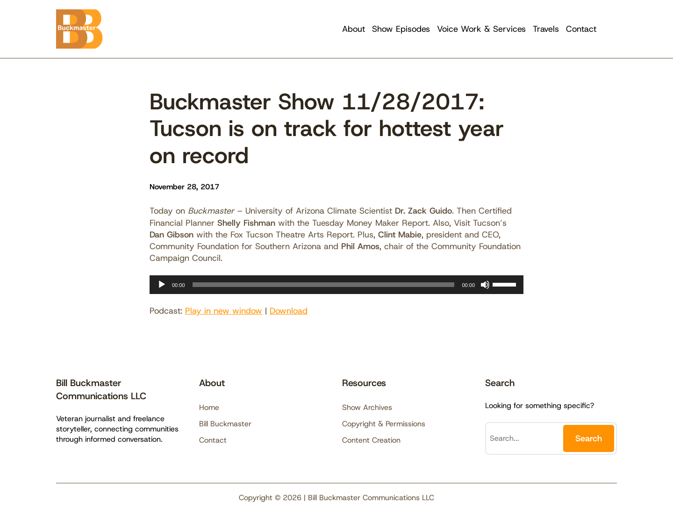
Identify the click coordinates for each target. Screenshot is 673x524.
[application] (336, 284)
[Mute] (485, 284)
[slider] (324, 284)
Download (289, 310)
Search (588, 438)
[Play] (161, 284)
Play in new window (223, 310)
